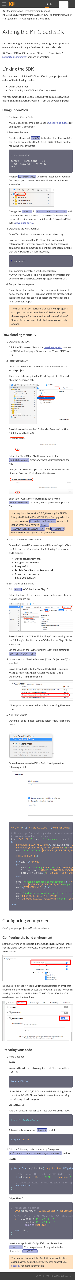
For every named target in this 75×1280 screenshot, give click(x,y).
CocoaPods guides (58, 122)
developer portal (24, 221)
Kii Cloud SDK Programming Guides (22, 14)
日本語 (51, 5)
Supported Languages (14, 56)
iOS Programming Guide (57, 14)
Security (15, 1256)
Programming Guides (37, 10)
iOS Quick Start (10, 18)
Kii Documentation (12, 10)
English (47, 5)
